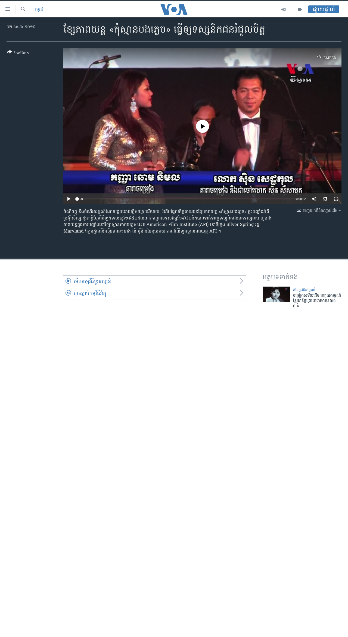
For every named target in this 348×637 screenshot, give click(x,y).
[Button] (18, 53)
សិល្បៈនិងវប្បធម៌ (304, 290)
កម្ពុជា (40, 9)
